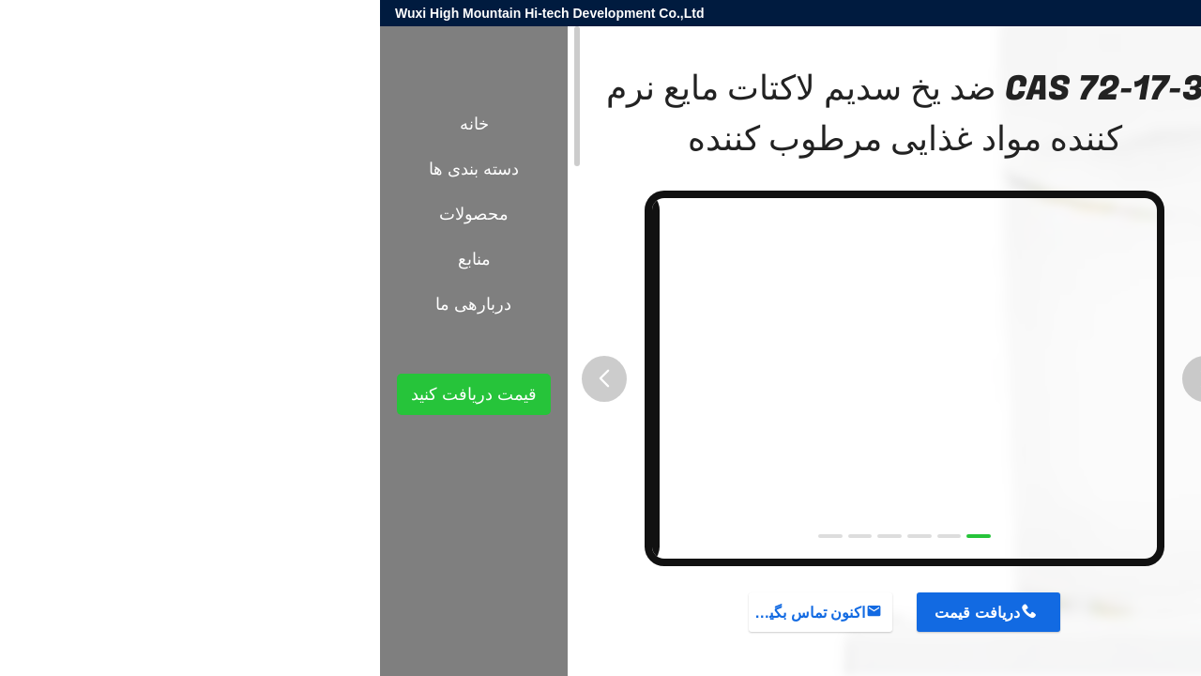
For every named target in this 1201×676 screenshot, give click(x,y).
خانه (94, 124)
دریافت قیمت (597, 613)
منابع (94, 259)
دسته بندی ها (94, 169)
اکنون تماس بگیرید (427, 613)
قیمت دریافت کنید (94, 394)
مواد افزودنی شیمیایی (998, 326)
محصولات (1097, 326)
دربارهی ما (93, 304)
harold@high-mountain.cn (962, 13)
